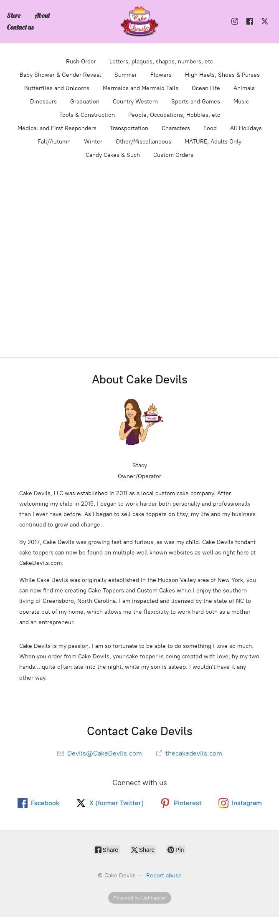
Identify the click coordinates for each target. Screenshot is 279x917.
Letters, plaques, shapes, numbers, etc (161, 61)
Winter (93, 141)
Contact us (20, 27)
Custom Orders (173, 155)
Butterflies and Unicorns (56, 88)
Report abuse (164, 875)
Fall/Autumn (54, 141)
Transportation (129, 128)
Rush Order (81, 61)
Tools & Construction (87, 114)
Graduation (84, 101)
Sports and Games (195, 101)
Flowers (161, 74)
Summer (125, 74)
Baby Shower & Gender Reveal (60, 74)
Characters (176, 128)
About (42, 15)
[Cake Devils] (139, 21)
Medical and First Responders (57, 128)
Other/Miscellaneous (143, 141)
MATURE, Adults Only (213, 141)
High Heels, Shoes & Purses (222, 74)
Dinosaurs (43, 101)
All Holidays (246, 128)
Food (210, 128)
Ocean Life (206, 88)
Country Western (135, 101)
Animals (244, 88)
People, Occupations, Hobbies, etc (174, 114)
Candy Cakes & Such (113, 155)
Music (241, 101)
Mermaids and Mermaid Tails (140, 88)
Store (13, 15)
